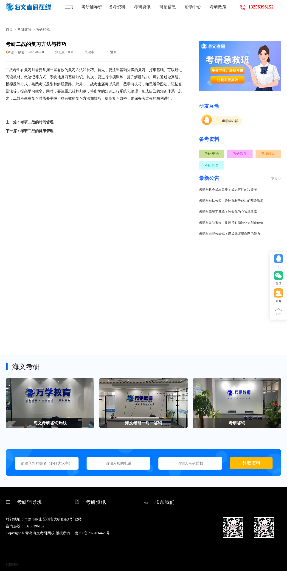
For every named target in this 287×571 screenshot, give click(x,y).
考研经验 (43, 29)
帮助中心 (193, 7)
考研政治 (268, 154)
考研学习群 (230, 121)
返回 (113, 52)
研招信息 (167, 7)
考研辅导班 (92, 7)
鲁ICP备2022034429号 (92, 533)
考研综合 (211, 165)
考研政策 (218, 7)
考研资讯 (142, 7)
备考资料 (117, 7)
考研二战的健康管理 (36, 131)
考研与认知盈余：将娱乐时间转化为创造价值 (231, 223)
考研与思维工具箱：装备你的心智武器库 (228, 212)
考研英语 (211, 154)
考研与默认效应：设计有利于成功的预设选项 (231, 201)
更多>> (276, 179)
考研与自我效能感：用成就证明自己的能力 (229, 234)
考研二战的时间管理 (36, 122)
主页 (69, 7)
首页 (9, 29)
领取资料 (251, 462)
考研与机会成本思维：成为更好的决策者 (228, 190)
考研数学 (240, 154)
